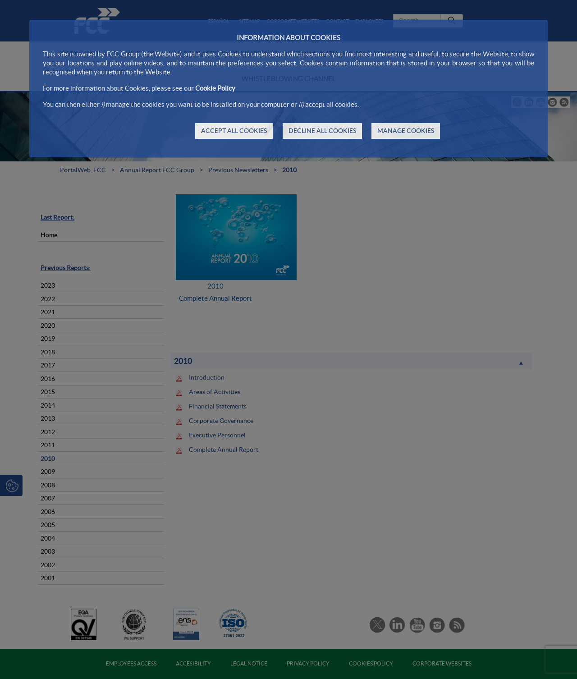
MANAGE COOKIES (405, 130)
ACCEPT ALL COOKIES (234, 130)
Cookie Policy (215, 88)
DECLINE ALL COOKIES (322, 130)
